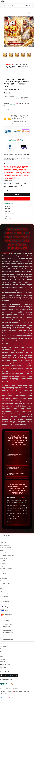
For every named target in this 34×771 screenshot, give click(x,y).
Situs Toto (6, 368)
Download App (4, 578)
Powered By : (6, 104)
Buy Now (14, 159)
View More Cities (5, 664)
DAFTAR (17, 194)
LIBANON (2, 659)
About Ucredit (4, 594)
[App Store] (4, 676)
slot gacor (26, 411)
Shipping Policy (4, 558)
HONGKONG (3, 646)
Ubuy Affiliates (4, 596)
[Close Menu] (2, 3)
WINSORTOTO (9, 64)
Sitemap (2, 550)
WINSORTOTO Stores (24, 154)
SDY (1, 651)
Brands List (3, 581)
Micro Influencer (4, 561)
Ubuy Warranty (4, 566)
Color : (7, 109)
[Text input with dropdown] (13, 5)
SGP (1, 649)
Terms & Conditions (6, 691)
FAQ (1, 591)
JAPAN (1, 656)
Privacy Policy (18, 691)
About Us (2, 540)
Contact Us (3, 542)
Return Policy (3, 586)
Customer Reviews (5, 583)
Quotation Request (5, 545)
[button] (29, 13)
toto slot (22, 330)
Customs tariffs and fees (7, 555)
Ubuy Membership (5, 563)
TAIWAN (2, 654)
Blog (1, 588)
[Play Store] (13, 676)
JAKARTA (2, 662)
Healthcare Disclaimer (6, 568)
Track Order (3, 553)
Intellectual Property (5, 548)
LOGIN (16, 198)
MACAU (2, 643)
